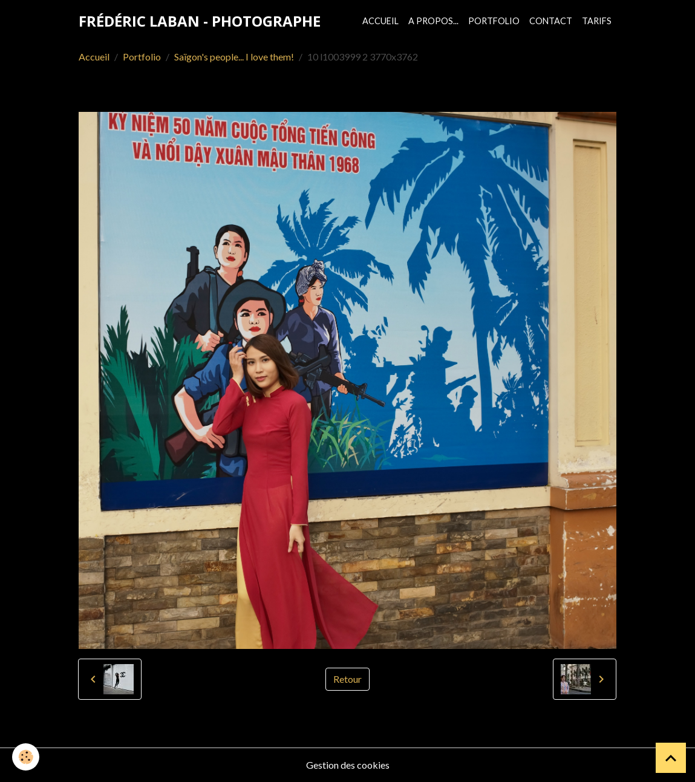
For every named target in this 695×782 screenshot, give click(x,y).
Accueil (380, 21)
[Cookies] (25, 757)
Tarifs (597, 21)
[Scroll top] (671, 758)
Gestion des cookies (348, 765)
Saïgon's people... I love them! (234, 56)
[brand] (200, 21)
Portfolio (494, 21)
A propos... (433, 21)
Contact (550, 21)
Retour (347, 679)
